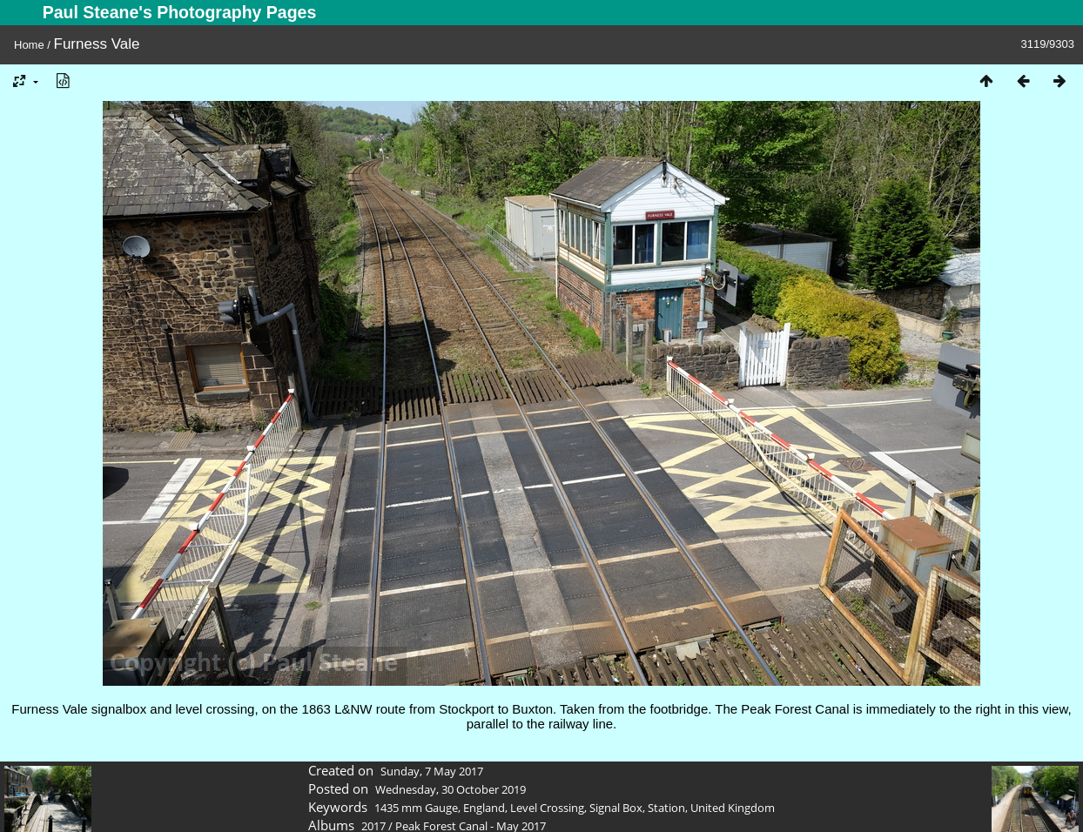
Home (29, 44)
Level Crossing (547, 807)
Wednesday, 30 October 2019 (450, 789)
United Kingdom (732, 807)
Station (666, 807)
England (484, 807)
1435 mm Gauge (416, 807)
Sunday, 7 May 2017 (431, 771)
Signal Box (615, 807)
